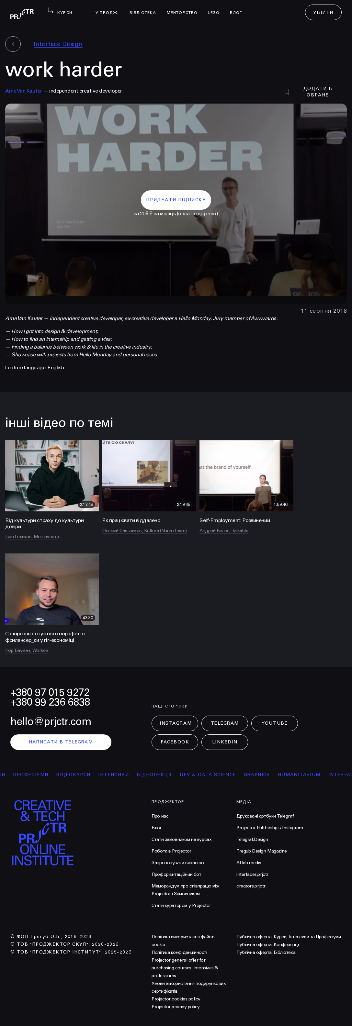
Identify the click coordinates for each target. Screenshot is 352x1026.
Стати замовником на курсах (181, 839)
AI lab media (248, 862)
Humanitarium (308, 774)
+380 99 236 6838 (50, 702)
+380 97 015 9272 (49, 692)
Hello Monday (194, 318)
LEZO (216, 8)
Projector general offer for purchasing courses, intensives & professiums (185, 967)
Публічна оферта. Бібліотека (265, 952)
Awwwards (263, 318)
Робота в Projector (171, 851)
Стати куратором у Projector (181, 905)
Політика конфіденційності (179, 952)
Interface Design (58, 44)
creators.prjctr (251, 886)
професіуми (40, 774)
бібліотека (146, 8)
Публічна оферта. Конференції (268, 944)
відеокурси (82, 774)
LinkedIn (225, 742)
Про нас (160, 816)
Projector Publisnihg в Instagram (269, 828)
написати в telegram (61, 742)
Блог (238, 8)
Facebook (175, 742)
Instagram (176, 723)
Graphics (266, 774)
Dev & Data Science (217, 774)
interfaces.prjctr (252, 874)
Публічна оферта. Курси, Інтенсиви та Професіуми (288, 937)
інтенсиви (123, 774)
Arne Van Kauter (23, 91)
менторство (185, 8)
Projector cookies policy (176, 999)
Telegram (225, 723)
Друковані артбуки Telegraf (265, 816)
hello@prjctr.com (50, 721)
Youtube (275, 723)
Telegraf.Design (252, 839)
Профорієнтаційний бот (176, 874)
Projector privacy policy (175, 1006)
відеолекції (163, 774)
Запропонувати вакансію (178, 862)
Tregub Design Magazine (261, 851)
